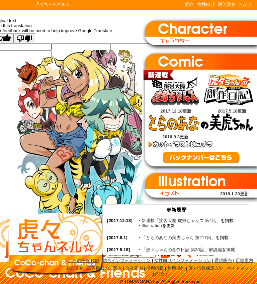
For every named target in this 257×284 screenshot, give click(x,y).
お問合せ (160, 274)
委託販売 (74, 268)
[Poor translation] (24, 38)
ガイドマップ (240, 268)
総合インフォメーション (127, 260)
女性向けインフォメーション (182, 260)
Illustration (152, 225)
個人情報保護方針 (205, 268)
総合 (189, 4)
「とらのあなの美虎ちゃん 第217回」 (179, 237)
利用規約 (176, 268)
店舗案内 (244, 260)
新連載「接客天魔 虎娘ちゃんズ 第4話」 (181, 220)
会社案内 (134, 268)
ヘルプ (245, 4)
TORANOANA (17, 5)
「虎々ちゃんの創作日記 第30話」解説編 (182, 249)
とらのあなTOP (83, 260)
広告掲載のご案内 (104, 268)
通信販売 (226, 4)
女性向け (206, 4)
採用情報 (155, 268)
